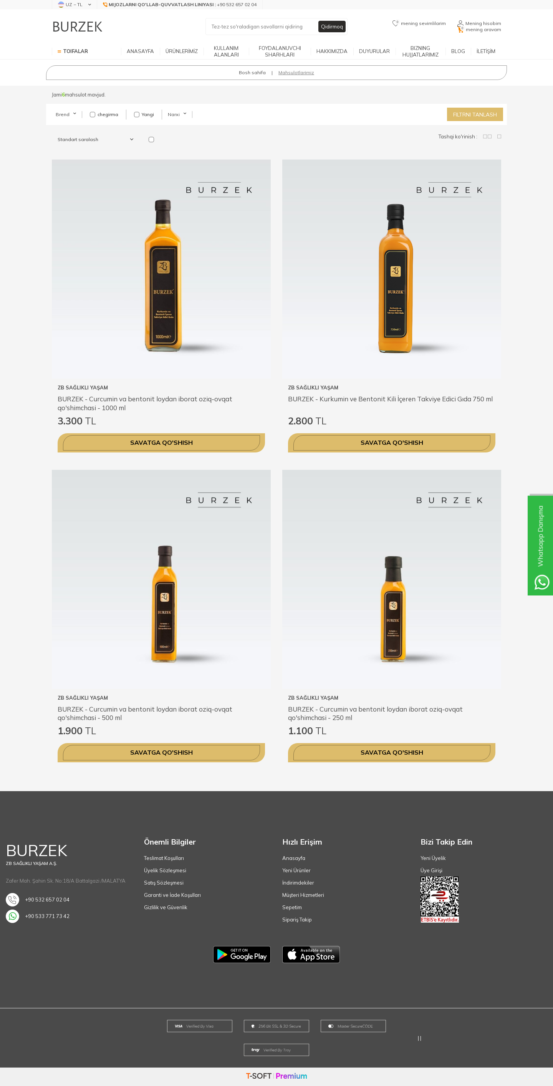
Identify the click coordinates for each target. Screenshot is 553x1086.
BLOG (458, 51)
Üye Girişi (431, 870)
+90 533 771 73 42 (38, 916)
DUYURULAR (374, 51)
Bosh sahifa (252, 72)
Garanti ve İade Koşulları (172, 895)
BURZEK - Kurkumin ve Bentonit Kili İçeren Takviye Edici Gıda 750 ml (390, 399)
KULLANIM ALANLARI (226, 51)
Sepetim (292, 907)
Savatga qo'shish (161, 442)
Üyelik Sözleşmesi (165, 870)
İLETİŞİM (486, 51)
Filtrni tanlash (475, 114)
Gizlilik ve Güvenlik (165, 907)
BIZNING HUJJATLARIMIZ (420, 51)
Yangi (144, 114)
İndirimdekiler (298, 883)
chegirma (104, 114)
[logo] (77, 26)
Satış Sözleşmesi (164, 883)
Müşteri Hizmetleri (303, 895)
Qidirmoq (331, 26)
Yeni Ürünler (296, 870)
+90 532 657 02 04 (38, 899)
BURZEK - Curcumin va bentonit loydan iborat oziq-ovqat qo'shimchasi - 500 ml (145, 713)
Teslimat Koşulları (164, 858)
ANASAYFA (140, 51)
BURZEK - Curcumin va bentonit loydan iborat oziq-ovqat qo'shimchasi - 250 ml (375, 713)
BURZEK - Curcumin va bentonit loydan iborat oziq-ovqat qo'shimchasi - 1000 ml (145, 403)
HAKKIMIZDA (332, 51)
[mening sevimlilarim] (419, 23)
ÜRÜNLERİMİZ (182, 51)
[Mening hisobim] (479, 23)
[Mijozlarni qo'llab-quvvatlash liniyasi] (180, 4)
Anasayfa (293, 858)
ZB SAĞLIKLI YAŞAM (83, 387)
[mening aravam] (479, 30)
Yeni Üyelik (433, 858)
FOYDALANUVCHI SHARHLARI (280, 51)
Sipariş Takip (297, 919)
